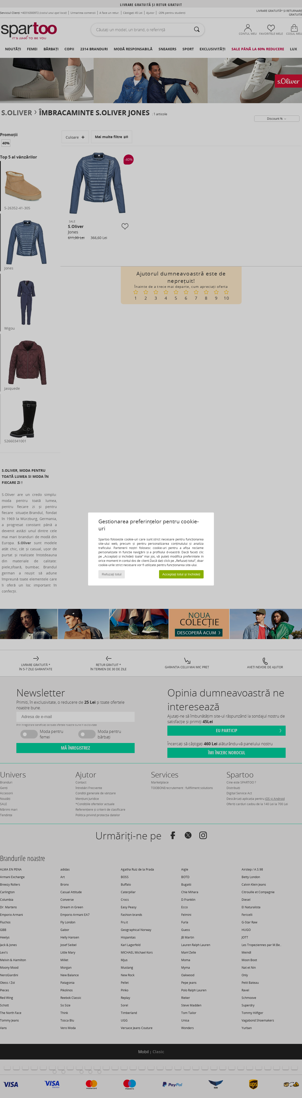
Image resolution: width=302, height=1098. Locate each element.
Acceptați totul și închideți (181, 574)
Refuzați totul (112, 574)
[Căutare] (197, 29)
